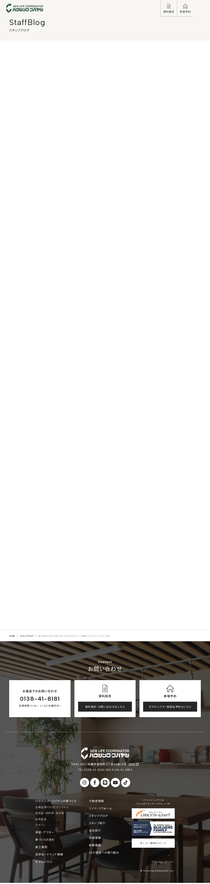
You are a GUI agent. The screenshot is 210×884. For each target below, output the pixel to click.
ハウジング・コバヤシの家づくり (55, 802)
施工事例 (41, 848)
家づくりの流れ (45, 840)
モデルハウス (43, 862)
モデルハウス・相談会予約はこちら (170, 707)
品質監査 (41, 820)
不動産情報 (96, 802)
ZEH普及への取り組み (104, 853)
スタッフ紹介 (97, 824)
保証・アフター (44, 833)
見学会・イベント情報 (49, 855)
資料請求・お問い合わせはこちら (105, 707)
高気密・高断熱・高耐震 (49, 814)
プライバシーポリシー (163, 862)
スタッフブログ (26, 636)
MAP (134, 765)
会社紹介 (95, 831)
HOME (12, 636)
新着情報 (95, 846)
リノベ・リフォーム (100, 809)
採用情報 (95, 839)
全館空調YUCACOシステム (52, 808)
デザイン (40, 826)
